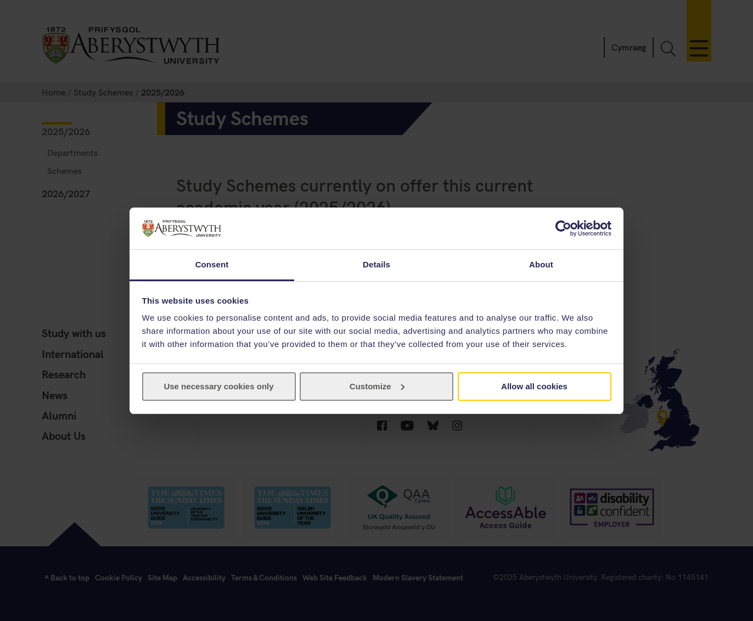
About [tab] (541, 264)
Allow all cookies (534, 386)
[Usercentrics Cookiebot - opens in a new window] (563, 228)
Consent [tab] (212, 264)
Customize (377, 386)
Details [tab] (376, 264)
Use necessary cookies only (218, 386)
